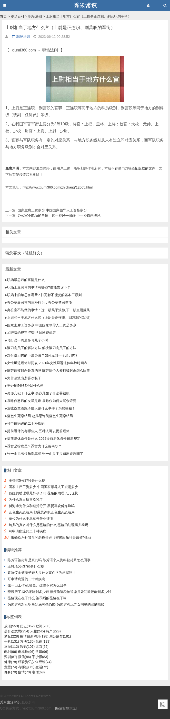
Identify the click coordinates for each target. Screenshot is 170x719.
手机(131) (11, 641)
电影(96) (10, 652)
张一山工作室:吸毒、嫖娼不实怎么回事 (37, 585)
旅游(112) (11, 647)
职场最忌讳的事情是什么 (26, 280)
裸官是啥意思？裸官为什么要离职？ (34, 446)
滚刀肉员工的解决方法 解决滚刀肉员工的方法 (41, 348)
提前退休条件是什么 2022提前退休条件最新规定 (43, 438)
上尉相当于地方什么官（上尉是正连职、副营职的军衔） (49, 318)
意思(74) (10, 667)
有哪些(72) (26, 667)
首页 (3, 16)
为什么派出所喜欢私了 (24, 378)
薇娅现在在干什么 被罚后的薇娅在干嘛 (37, 598)
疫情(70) (24, 672)
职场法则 (35, 16)
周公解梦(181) (60, 636)
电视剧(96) (26, 652)
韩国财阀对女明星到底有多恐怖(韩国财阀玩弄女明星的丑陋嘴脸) (56, 604)
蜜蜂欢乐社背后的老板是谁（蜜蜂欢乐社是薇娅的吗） (52, 537)
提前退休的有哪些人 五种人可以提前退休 (38, 431)
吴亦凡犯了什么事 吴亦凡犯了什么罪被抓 (38, 393)
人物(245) (37, 631)
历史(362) (27, 626)
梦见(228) (11, 636)
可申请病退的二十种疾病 (26, 423)
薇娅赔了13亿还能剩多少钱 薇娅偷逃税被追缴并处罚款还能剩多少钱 (59, 592)
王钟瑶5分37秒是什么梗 (25, 386)
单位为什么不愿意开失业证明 (31, 518)
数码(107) (27, 647)
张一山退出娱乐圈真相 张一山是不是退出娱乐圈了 (45, 454)
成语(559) (11, 626)
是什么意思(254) (16, 631)
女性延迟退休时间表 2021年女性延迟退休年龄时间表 (47, 363)
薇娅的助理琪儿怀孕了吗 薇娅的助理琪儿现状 (43, 493)
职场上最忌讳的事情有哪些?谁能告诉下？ (38, 287)
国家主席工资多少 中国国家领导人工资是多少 (46, 210)
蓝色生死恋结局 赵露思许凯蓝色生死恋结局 (40, 416)
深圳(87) (10, 657)
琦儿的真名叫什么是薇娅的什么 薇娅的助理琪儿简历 (48, 525)
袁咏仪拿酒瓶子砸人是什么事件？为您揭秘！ (41, 408)
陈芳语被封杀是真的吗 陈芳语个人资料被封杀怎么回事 (48, 370)
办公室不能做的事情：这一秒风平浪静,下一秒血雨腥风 (52, 215)
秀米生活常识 (10, 702)
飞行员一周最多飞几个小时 (27, 340)
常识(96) (41, 652)
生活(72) (41, 667)
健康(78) (10, 662)
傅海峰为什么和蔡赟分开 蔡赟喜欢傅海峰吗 (42, 506)
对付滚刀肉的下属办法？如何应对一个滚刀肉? (42, 355)
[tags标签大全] (66, 708)
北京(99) (42, 647)
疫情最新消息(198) (34, 636)
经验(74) (45, 662)
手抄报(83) (40, 657)
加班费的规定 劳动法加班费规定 (31, 333)
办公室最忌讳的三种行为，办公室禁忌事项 (39, 302)
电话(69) (38, 672)
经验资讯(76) (28, 662)
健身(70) (10, 672)
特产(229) (53, 631)
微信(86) (24, 657)
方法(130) (27, 641)
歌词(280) (43, 626)
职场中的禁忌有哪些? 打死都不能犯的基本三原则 (44, 295)
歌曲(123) (43, 641)
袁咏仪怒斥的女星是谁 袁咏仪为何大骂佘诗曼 (41, 401)
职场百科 (17, 16)
